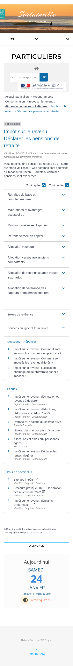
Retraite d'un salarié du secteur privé (37, 421)
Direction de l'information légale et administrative (31, 529)
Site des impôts (26, 479)
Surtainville (37, 14)
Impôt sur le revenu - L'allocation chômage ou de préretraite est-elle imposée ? (36, 372)
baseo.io (37, 532)
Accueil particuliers (17, 96)
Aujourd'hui (36, 562)
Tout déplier (59, 185)
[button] (36, 197)
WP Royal (46, 640)
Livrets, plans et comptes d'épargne (37, 430)
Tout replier (36, 185)
